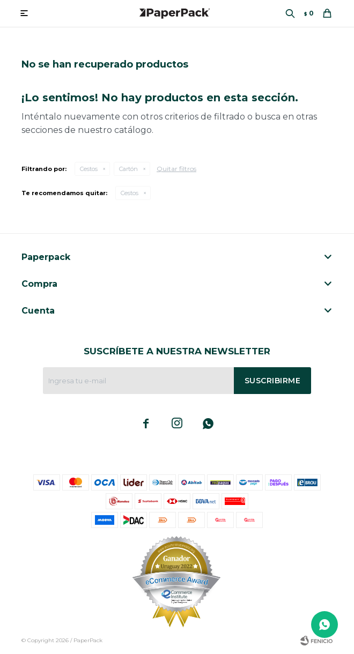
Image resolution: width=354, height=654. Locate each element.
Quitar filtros (176, 169)
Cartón (128, 169)
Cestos (89, 169)
